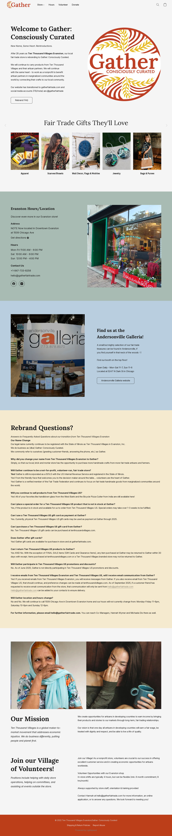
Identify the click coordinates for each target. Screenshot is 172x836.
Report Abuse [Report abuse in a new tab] (99, 825)
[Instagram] (22, 284)
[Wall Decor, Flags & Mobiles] (86, 154)
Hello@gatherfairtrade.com (24, 590)
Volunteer (63, 4)
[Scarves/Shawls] (55, 154)
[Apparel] (25, 154)
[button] (18, 4)
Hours (51, 4)
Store (40, 4)
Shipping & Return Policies (78, 825)
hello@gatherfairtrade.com (120, 586)
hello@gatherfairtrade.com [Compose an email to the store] (25, 275)
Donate (75, 4)
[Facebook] (14, 284)
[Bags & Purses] (147, 154)
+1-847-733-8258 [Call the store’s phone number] (21, 270)
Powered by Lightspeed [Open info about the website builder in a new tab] (86, 830)
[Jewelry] (117, 154)
